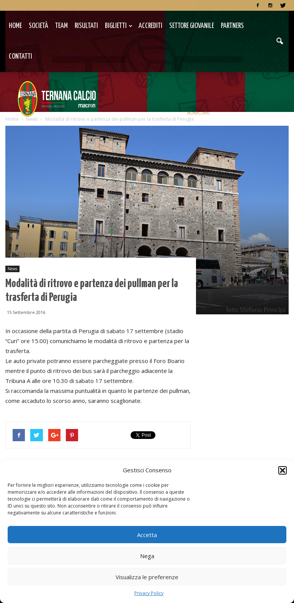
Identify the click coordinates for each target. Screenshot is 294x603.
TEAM (61, 26)
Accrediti (150, 26)
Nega (147, 556)
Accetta (147, 535)
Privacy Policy (148, 593)
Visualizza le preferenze (147, 577)
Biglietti (118, 26)
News (12, 268)
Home (15, 26)
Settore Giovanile (191, 26)
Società (38, 26)
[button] (282, 470)
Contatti (20, 56)
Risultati (86, 26)
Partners (232, 26)
